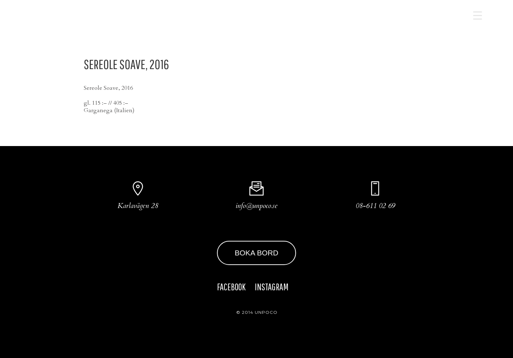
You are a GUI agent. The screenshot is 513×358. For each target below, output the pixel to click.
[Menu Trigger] (477, 15)
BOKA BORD (257, 253)
